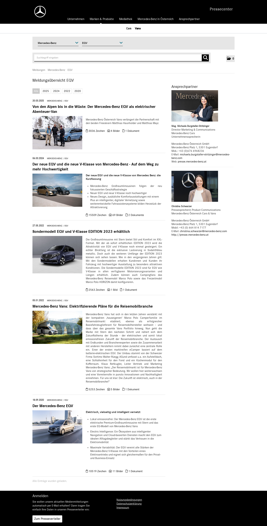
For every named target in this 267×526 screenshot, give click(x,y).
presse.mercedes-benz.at (192, 161)
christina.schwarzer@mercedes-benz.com (203, 231)
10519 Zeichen (98, 471)
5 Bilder (115, 389)
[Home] (38, 11)
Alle (36, 91)
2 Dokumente (136, 215)
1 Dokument (132, 131)
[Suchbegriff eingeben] (121, 57)
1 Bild (114, 289)
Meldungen (38, 70)
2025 (46, 91)
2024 (56, 91)
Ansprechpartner (189, 19)
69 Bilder (117, 215)
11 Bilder (117, 471)
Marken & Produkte (102, 19)
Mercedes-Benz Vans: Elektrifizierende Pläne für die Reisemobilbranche (92, 306)
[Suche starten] (205, 57)
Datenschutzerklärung (129, 503)
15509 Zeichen (98, 215)
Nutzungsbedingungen (129, 499)
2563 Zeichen (97, 289)
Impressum (122, 507)
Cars (128, 28)
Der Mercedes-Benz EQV (52, 406)
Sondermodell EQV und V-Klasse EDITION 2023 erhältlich (81, 232)
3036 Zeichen (97, 131)
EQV (70, 70)
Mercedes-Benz (56, 70)
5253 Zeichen (97, 389)
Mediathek (125, 19)
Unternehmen (75, 19)
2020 (77, 91)
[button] (230, 58)
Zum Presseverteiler (47, 519)
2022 (67, 91)
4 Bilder (115, 131)
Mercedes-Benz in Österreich (155, 19)
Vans (138, 28)
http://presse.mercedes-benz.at (189, 234)
